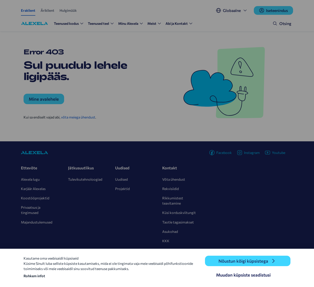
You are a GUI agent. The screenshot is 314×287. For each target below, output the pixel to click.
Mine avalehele (44, 99)
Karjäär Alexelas (33, 189)
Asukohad (170, 231)
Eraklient (28, 10)
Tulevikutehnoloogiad (85, 179)
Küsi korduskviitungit (179, 212)
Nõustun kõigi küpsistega (243, 261)
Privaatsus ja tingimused (30, 210)
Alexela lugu (30, 179)
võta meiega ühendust (78, 117)
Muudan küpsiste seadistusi (243, 274)
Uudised (121, 179)
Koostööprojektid (35, 198)
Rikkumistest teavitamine (172, 200)
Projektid (122, 189)
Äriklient (47, 10)
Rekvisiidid (170, 189)
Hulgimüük (68, 10)
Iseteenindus (273, 10)
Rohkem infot (34, 276)
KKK (165, 241)
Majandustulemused (36, 222)
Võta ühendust (173, 179)
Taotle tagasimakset (178, 222)
